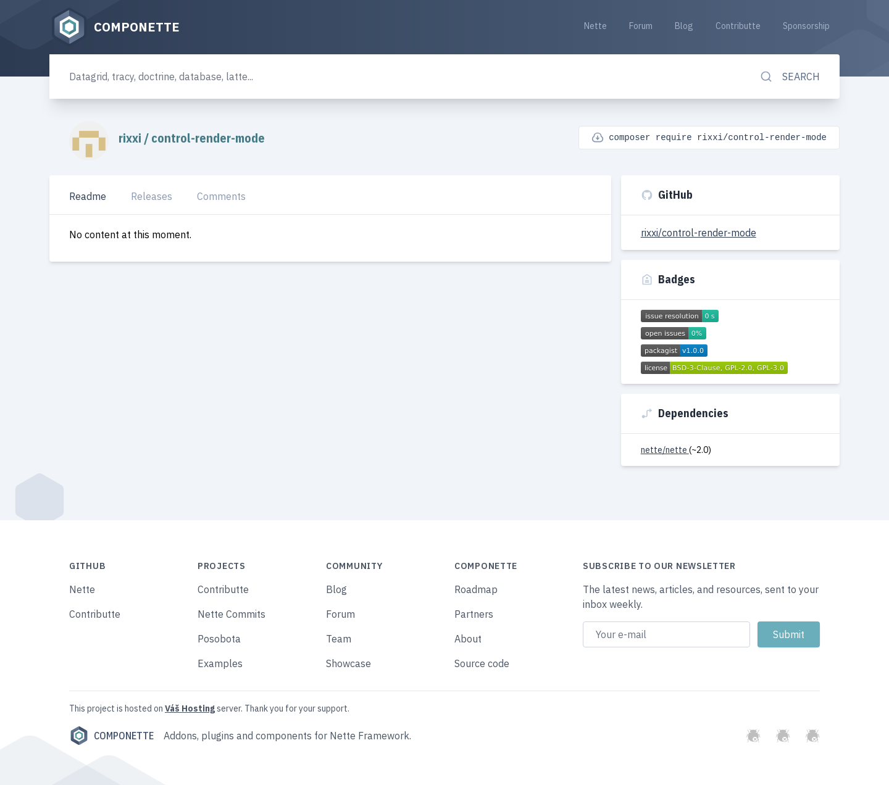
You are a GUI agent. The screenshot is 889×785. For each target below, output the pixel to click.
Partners (473, 614)
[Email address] (666, 634)
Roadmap (476, 589)
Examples (220, 663)
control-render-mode (208, 138)
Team (338, 639)
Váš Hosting (190, 708)
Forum (641, 25)
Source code (481, 663)
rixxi (131, 138)
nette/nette (665, 449)
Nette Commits (231, 614)
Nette (595, 25)
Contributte (738, 25)
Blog (684, 25)
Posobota (219, 639)
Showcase (348, 663)
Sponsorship (806, 25)
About (468, 639)
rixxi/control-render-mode (698, 232)
